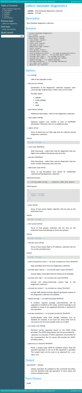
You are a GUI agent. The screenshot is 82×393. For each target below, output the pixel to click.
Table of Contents (9, 5)
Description (8, 10)
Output (6, 16)
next (79, 1)
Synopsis (7, 12)
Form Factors (8, 18)
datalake (32, 1)
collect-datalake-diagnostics (45, 1)
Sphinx (53, 391)
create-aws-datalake (9, 29)
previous (74, 1)
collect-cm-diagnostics (9, 23)
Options (7, 14)
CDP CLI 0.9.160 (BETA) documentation (14, 1)
